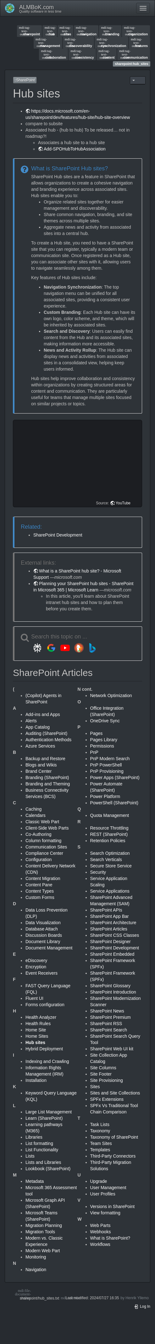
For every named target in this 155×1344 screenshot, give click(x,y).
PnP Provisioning (107, 771)
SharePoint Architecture (113, 922)
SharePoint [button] (25, 80)
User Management (108, 1187)
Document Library (42, 941)
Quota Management (109, 815)
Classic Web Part (42, 821)
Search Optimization (110, 853)
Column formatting (43, 840)
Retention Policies (107, 840)
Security (98, 872)
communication (133, 54)
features (139, 43)
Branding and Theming (47, 783)
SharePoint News (107, 1010)
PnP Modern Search (110, 758)
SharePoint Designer (110, 941)
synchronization (111, 43)
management (48, 43)
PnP (94, 752)
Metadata (34, 1181)
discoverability (78, 43)
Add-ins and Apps (42, 714)
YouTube (123, 503)
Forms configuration (44, 1004)
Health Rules (38, 1023)
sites (65, 31)
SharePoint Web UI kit (111, 1048)
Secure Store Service (111, 865)
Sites (95, 1086)
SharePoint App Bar (109, 916)
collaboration (53, 54)
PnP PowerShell (106, 764)
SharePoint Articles (108, 928)
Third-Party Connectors (113, 1156)
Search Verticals (106, 859)
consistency (82, 54)
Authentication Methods (48, 739)
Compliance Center (44, 853)
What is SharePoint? (110, 1238)
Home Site (35, 1029)
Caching (33, 809)
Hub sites (35, 1042)
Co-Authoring (38, 834)
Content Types (39, 891)
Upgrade (98, 1181)
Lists (30, 1156)
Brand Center (38, 771)
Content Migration (42, 878)
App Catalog (37, 727)
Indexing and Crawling (47, 1061)
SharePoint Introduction (113, 992)
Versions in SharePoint (112, 1206)
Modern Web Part (42, 1250)
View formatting (105, 1212)
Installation (36, 1080)
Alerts (31, 720)
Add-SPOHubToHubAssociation (75, 148)
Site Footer (101, 1074)
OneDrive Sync (105, 720)
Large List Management (48, 1111)
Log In (142, 1306)
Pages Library (103, 739)
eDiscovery (36, 960)
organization (136, 31)
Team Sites (101, 1143)
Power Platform (105, 796)
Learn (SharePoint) (44, 1118)
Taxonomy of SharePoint (114, 1137)
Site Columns (103, 1067)
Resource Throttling (109, 827)
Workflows (100, 1244)
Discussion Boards (43, 935)
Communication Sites (46, 846)
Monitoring (35, 1256)
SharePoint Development (57, 534)
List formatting (39, 1143)
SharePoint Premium (110, 1017)
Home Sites (36, 1036)
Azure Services (40, 745)
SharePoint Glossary (110, 985)
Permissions (102, 745)
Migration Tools (40, 1231)
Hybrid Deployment (44, 1048)
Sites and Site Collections (115, 1092)
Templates (100, 1149)
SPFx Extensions (107, 1099)
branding (110, 31)
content (106, 54)
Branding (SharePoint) (47, 777)
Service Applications (110, 891)
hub (50, 31)
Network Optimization (111, 695)
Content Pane (39, 884)
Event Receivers (41, 973)
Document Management (48, 947)
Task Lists (99, 1124)
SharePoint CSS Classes (114, 935)
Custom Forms (39, 897)
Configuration (38, 859)
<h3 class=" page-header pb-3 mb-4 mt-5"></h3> (78, 463)
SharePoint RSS (106, 1023)
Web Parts (100, 1225)
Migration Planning (43, 1225)
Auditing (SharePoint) (46, 733)
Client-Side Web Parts (47, 827)
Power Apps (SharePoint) (115, 777)
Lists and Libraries (43, 1162)
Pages (96, 733)
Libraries (33, 1137)
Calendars (35, 815)
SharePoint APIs (106, 910)
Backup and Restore (45, 758)
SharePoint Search (108, 1029)
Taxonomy (100, 1130)
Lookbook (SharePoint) (47, 1168)
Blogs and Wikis (41, 764)
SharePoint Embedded (112, 954)
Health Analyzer (40, 1017)
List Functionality (41, 1149)
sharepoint (29, 31)
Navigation (35, 1269)
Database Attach (41, 928)
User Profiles (102, 1193)
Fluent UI (34, 998)
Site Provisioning (106, 1080)
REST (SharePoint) (109, 834)
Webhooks (100, 1231)
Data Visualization (43, 922)
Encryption (35, 966)
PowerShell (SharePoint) (114, 802)
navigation (86, 31)
